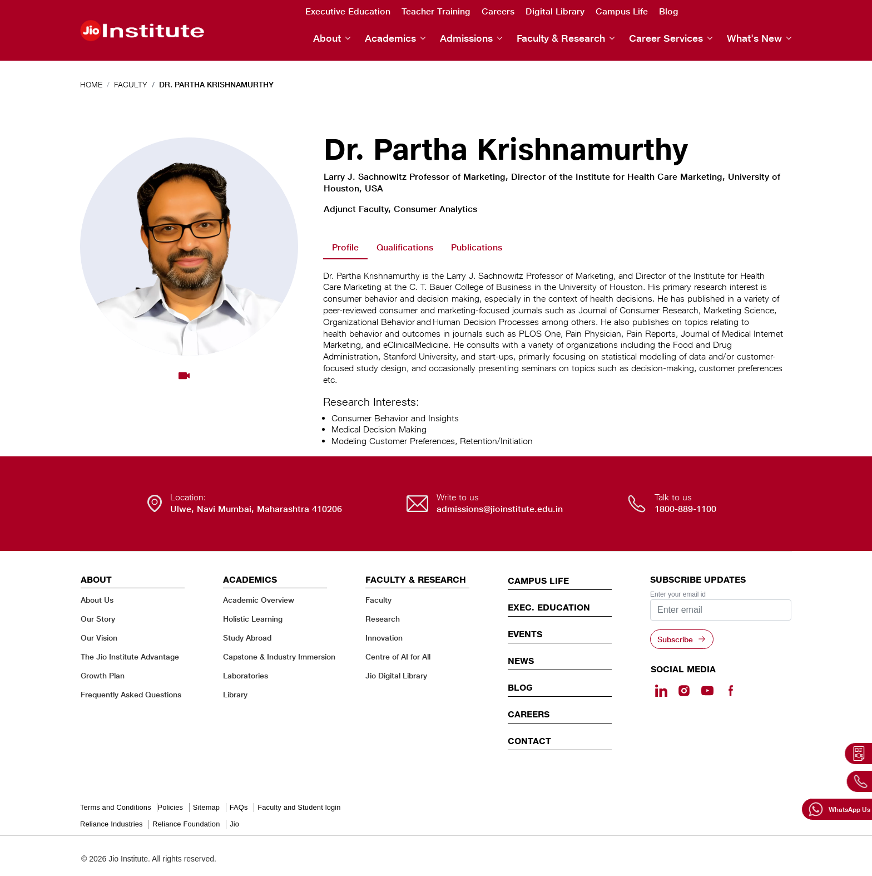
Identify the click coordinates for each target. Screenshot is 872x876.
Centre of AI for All (397, 656)
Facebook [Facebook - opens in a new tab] (786, 11)
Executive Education (347, 11)
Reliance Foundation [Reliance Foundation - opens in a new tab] (186, 824)
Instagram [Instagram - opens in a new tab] (741, 11)
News (521, 660)
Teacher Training (436, 11)
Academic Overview (258, 599)
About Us (97, 599)
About (327, 38)
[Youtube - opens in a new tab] (707, 691)
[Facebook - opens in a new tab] (730, 691)
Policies (170, 807)
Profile (345, 247)
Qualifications (404, 247)
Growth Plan (103, 675)
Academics (390, 38)
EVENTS (525, 633)
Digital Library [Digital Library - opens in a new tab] (555, 11)
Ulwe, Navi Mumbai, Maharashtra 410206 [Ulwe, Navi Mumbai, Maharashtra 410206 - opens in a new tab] (256, 509)
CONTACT (529, 740)
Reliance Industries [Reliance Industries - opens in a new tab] (111, 824)
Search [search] (696, 12)
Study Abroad (247, 637)
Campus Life (622, 11)
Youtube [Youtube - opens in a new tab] (764, 11)
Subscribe (675, 639)
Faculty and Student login (298, 807)
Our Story (98, 618)
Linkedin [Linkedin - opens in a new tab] (719, 11)
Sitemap (206, 807)
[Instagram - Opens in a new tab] (684, 691)
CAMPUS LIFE (538, 580)
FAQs (239, 807)
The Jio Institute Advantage (130, 656)
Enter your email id (678, 594)
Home (91, 84)
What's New (754, 38)
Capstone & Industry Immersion (279, 656)
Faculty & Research (561, 38)
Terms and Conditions (115, 807)
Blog (668, 11)
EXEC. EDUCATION (549, 607)
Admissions (466, 38)
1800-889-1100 (685, 509)
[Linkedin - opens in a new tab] (661, 691)
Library (235, 694)
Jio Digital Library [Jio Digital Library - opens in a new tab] (396, 675)
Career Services (666, 38)
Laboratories (245, 675)
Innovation (384, 637)
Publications (476, 247)
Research (382, 618)
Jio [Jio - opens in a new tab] (234, 824)
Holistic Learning (253, 618)
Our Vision (99, 637)
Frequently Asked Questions (131, 694)
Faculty (130, 84)
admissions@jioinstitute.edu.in (500, 509)
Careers (498, 11)
